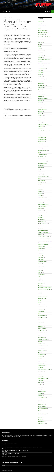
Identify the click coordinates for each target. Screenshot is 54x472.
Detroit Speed (40, 107)
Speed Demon (40, 367)
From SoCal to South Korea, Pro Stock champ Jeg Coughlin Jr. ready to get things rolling (18, 115)
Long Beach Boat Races (42, 230)
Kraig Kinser (40, 225)
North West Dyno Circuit (42, 296)
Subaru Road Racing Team (43, 378)
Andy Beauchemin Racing (42, 32)
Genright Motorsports (42, 154)
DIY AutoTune (40, 113)
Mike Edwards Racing (42, 261)
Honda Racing (40, 171)
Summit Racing (40, 380)
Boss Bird (39, 61)
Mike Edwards (40, 259)
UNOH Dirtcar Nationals (42, 408)
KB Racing (40, 215)
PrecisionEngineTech (42, 317)
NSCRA (39, 300)
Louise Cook (40, 234)
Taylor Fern (40, 382)
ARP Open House (41, 34)
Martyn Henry (40, 250)
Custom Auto (40, 96)
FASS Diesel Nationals (42, 137)
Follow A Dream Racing (42, 145)
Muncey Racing (41, 274)
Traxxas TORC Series (42, 397)
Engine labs (40, 122)
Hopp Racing (40, 174)
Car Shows (40, 74)
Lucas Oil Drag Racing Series (43, 238)
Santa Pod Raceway (41, 354)
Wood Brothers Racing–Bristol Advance (9, 443)
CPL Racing (40, 89)
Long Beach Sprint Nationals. (43, 232)
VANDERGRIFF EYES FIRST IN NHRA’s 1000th (10, 453)
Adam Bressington (41, 25)
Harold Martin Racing (42, 163)
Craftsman (40, 91)
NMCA (39, 291)
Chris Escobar (40, 81)
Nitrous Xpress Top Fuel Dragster (44, 289)
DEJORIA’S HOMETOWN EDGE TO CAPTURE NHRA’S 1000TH (14, 456)
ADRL (39, 28)
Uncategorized (40, 404)
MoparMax (40, 270)
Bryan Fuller (40, 70)
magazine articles (41, 246)
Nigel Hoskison (40, 283)
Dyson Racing (40, 115)
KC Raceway (40, 217)
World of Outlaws (41, 423)
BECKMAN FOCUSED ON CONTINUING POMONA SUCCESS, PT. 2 (15, 450)
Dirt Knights (40, 111)
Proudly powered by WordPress (7, 470)
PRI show (39, 319)
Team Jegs (40, 386)
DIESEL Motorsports (42, 109)
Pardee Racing (40, 304)
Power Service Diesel (42, 315)
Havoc (39, 169)
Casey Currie (40, 76)
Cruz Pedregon (40, 94)
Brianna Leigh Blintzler (42, 68)
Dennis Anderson (41, 104)
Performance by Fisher (42, 306)
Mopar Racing (40, 268)
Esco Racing (40, 128)
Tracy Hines (40, 393)
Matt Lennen (40, 252)
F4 (38, 132)
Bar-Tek (39, 48)
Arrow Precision (41, 40)
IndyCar (39, 184)
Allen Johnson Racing (42, 30)
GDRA (39, 152)
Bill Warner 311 (40, 55)
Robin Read (40, 341)
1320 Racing (40, 21)
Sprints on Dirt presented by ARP (44, 369)
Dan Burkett (40, 100)
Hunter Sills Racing (41, 180)
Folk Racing (40, 143)
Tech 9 (39, 389)
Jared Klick (40, 189)
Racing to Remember (42, 328)
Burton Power (40, 72)
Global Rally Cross (41, 156)
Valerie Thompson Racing (42, 412)
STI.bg (39, 373)
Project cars (40, 322)
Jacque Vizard (40, 186)
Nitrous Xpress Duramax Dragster (44, 287)
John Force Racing (8, 17)
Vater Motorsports (41, 415)
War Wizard (40, 419)
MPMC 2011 (40, 272)
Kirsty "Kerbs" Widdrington (43, 223)
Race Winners (40, 326)
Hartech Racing (41, 165)
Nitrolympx (40, 285)
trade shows (40, 395)
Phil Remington (41, 309)
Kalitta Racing (40, 210)
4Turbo (39, 23)
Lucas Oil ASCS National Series (43, 236)
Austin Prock (40, 42)
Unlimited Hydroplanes (42, 406)
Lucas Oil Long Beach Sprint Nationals (45, 241)
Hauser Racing (40, 167)
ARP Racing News (6, 11)
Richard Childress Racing (42, 339)
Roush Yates (40, 348)
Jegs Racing (40, 193)
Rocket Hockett (41, 343)
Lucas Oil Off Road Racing (43, 244)
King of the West (41, 221)
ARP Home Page (47, 11)
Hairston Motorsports (42, 161)
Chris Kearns (40, 83)
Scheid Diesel (40, 356)
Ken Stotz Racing (41, 219)
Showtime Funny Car (42, 365)
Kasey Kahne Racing (42, 212)
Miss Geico (40, 263)
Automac (39, 44)
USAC (39, 410)
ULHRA (39, 399)
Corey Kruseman (41, 87)
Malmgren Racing (41, 248)
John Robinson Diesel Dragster (43, 199)
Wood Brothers (41, 421)
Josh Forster (40, 202)
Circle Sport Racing (41, 85)
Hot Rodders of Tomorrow (43, 176)
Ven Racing (40, 417)
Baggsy (39, 46)
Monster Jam (40, 265)
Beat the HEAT (41, 50)
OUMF (39, 302)
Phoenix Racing (41, 311)
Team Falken (40, 384)
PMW (39, 313)
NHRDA (39, 281)
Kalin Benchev (40, 208)
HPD (39, 178)
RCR (38, 335)
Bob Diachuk (40, 57)
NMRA (39, 293)
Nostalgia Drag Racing (42, 298)
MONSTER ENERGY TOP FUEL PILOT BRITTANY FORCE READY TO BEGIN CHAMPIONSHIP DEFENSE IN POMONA (18, 110)
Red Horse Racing (41, 337)
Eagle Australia (40, 117)
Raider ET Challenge (41, 330)
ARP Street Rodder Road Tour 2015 (44, 36)
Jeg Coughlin (40, 191)
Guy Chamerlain (41, 158)
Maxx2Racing (40, 255)
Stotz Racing (40, 376)
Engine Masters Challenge (43, 124)
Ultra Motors (40, 402)
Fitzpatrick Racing (41, 141)
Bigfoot (39, 52)
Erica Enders (40, 126)
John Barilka (40, 195)
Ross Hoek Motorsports (42, 345)
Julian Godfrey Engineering (43, 204)
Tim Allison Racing (41, 391)
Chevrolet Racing (41, 78)
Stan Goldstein (40, 371)
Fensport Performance (42, 139)
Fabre (39, 135)
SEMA (39, 358)
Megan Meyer (40, 257)
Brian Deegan (40, 65)
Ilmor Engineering (41, 182)
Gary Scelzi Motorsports (42, 150)
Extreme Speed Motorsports (43, 130)
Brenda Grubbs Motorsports (43, 63)
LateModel (40, 228)
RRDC (39, 352)
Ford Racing (40, 148)
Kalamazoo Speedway (42, 206)
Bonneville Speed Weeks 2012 (43, 59)
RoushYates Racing (41, 350)
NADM (39, 276)
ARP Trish (14, 30)
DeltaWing (40, 102)
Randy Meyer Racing (41, 332)
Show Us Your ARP (41, 363)
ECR (38, 119)
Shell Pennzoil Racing (42, 360)
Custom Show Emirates (42, 98)
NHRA (39, 278)
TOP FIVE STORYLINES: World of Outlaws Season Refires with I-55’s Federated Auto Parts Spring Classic (22, 447)
